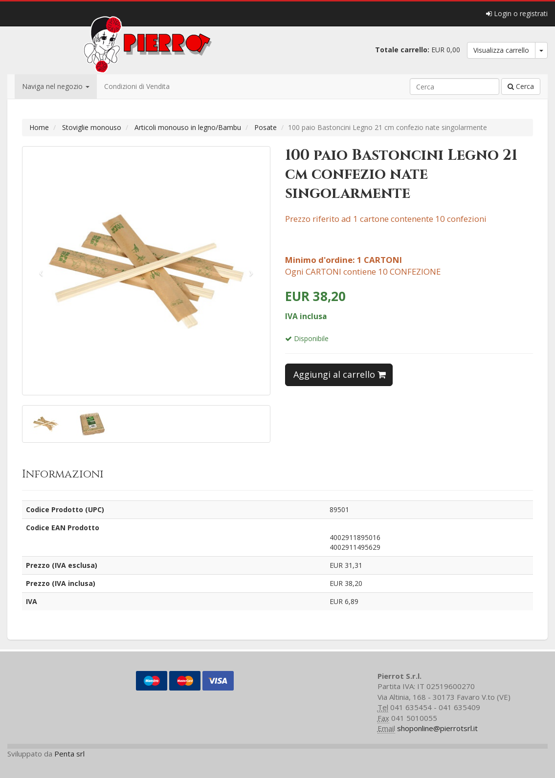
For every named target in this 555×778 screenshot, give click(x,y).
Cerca (521, 86)
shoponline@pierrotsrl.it (437, 728)
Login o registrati (517, 13)
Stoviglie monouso (91, 127)
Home (39, 127)
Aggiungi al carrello (339, 374)
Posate (265, 127)
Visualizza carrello (501, 50)
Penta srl (69, 753)
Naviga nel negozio (55, 86)
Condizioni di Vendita (137, 86)
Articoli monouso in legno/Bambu (187, 127)
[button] (41, 271)
